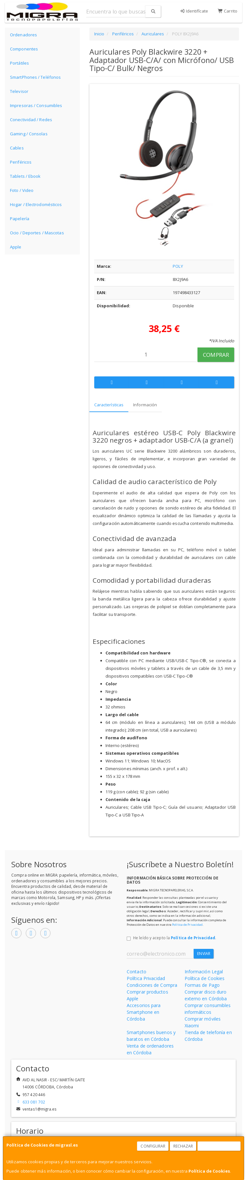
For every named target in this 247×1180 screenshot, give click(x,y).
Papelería (19, 218)
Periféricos (21, 162)
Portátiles (19, 63)
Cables (17, 148)
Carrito (227, 11)
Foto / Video (21, 190)
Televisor (19, 91)
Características (109, 405)
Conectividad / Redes (31, 119)
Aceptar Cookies (219, 1146)
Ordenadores (23, 35)
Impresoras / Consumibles (36, 105)
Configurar (153, 1146)
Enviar (203, 953)
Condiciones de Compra (152, 985)
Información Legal (204, 971)
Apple (16, 247)
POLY (178, 266)
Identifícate (193, 11)
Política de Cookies (209, 1171)
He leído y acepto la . (174, 937)
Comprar (216, 354)
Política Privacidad (146, 978)
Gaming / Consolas (29, 134)
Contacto (136, 971)
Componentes (24, 49)
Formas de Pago (202, 985)
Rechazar (183, 1146)
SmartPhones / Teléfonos (35, 77)
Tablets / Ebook (25, 176)
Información (145, 405)
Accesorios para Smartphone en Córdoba (144, 1012)
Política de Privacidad (187, 925)
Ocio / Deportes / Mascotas (37, 233)
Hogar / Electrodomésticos (36, 204)
